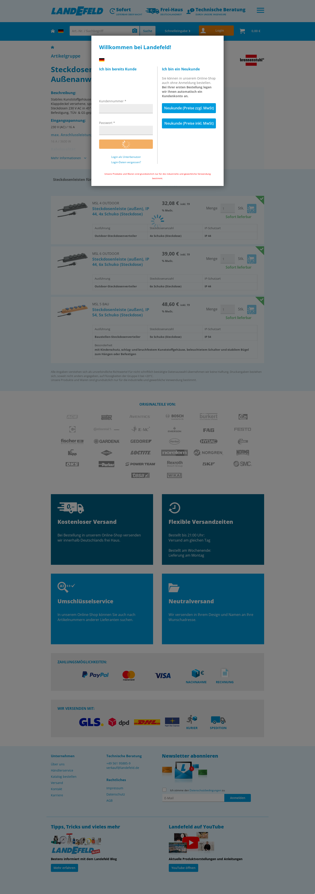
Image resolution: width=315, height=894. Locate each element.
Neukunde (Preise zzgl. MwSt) (189, 108)
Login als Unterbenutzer (126, 157)
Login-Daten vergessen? (126, 162)
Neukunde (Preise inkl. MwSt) (189, 123)
